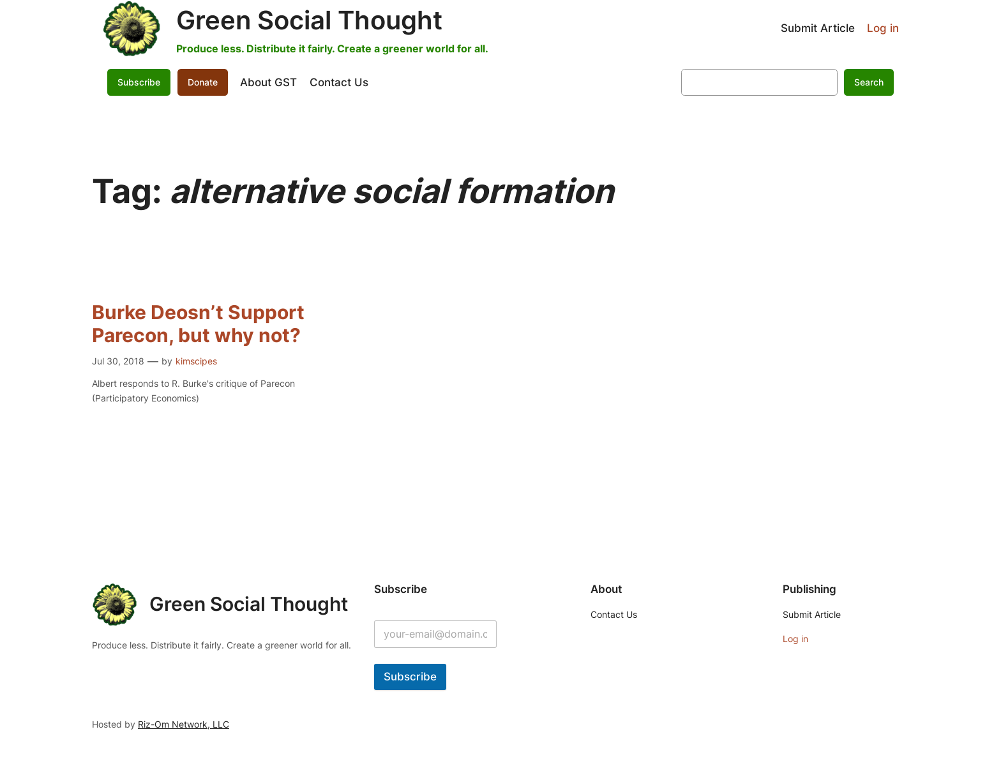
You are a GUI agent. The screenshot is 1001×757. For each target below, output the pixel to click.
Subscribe (138, 82)
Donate (203, 82)
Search (869, 82)
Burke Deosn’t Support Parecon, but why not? (198, 324)
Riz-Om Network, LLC (183, 724)
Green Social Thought (309, 20)
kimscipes (196, 361)
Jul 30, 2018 (118, 361)
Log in (883, 28)
